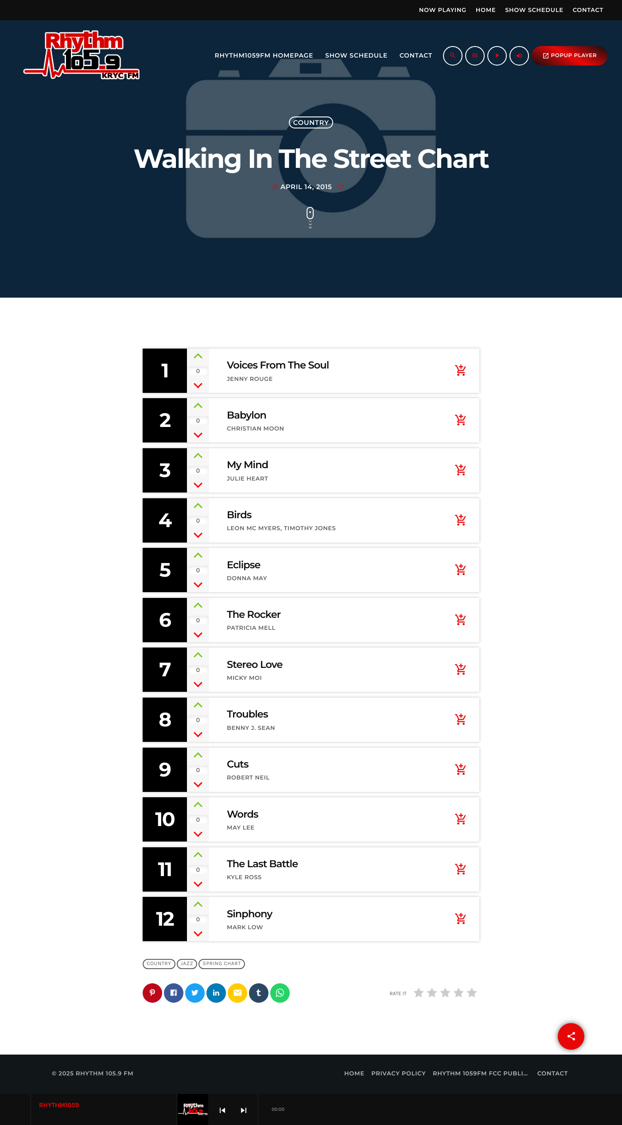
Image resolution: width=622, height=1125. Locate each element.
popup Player (569, 55)
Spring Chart (222, 964)
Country (311, 122)
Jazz (187, 964)
